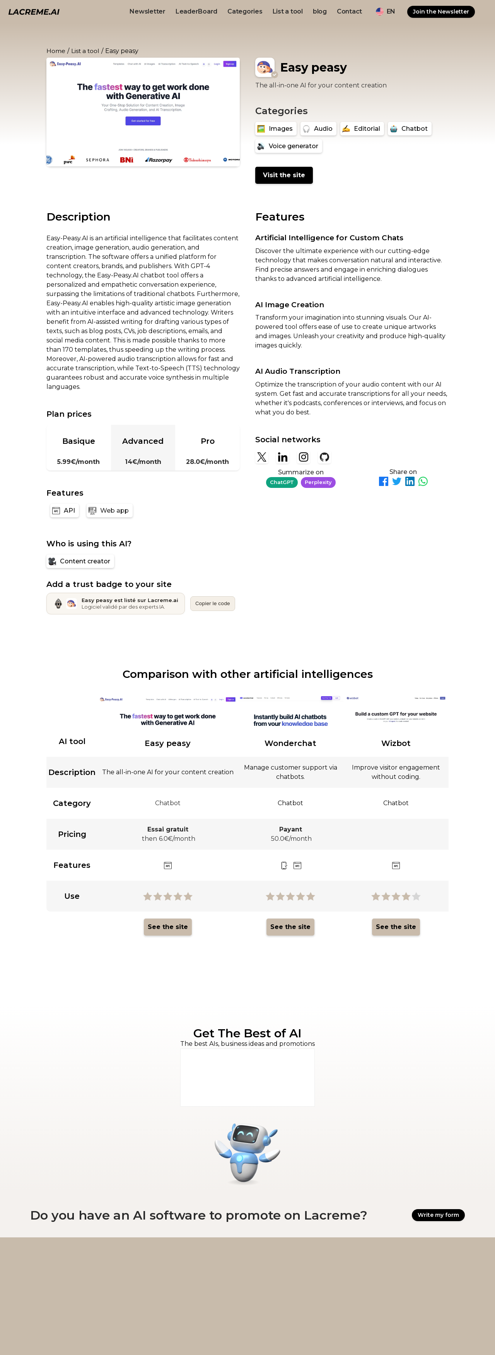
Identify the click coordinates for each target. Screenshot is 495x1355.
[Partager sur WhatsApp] (423, 483)
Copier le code (212, 603)
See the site (168, 927)
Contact (349, 11)
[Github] (324, 457)
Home (55, 51)
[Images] (276, 128)
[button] (385, 11)
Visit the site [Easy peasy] (284, 175)
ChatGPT (282, 482)
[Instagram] (303, 457)
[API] (64, 510)
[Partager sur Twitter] (396, 483)
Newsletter (148, 11)
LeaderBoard (196, 11)
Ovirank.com (358, 1336)
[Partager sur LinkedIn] (410, 483)
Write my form (438, 1215)
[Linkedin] (282, 457)
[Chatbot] (410, 128)
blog (320, 11)
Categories (245, 11)
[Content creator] (80, 561)
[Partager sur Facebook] (383, 483)
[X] (261, 457)
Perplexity (318, 482)
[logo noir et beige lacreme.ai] (34, 11)
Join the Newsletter (441, 11)
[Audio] (318, 128)
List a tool (288, 11)
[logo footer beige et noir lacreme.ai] (51, 1259)
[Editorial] (362, 128)
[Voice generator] (288, 146)
